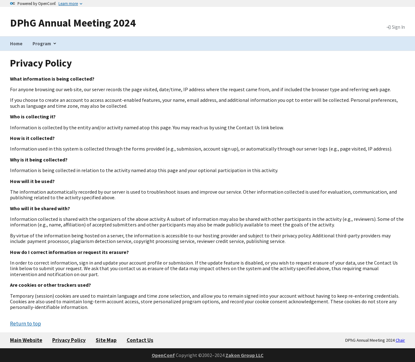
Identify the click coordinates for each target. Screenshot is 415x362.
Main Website (26, 340)
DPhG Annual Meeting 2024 (73, 22)
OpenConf (163, 355)
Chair (400, 340)
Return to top (25, 323)
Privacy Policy (69, 340)
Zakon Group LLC (244, 355)
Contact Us (140, 340)
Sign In (395, 27)
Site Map (106, 340)
